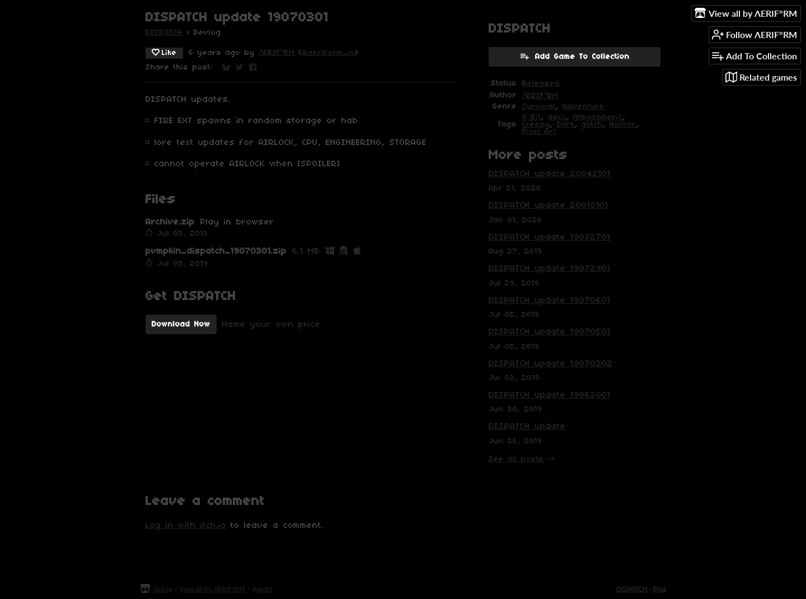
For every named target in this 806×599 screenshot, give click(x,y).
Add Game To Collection (574, 56)
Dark (566, 124)
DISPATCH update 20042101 (550, 174)
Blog (659, 588)
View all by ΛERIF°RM (212, 588)
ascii (557, 117)
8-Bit (531, 117)
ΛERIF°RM (277, 53)
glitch (592, 124)
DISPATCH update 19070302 (551, 363)
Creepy (536, 124)
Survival (539, 106)
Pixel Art (539, 131)
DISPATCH (164, 32)
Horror (623, 124)
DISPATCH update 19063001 (550, 395)
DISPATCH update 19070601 (550, 300)
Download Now (181, 324)
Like (164, 52)
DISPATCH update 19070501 (550, 331)
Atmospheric (597, 117)
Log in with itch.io (186, 525)
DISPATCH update (527, 426)
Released (541, 83)
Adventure (583, 106)
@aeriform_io (328, 53)
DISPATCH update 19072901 (550, 268)
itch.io (163, 588)
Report (262, 588)
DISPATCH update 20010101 (548, 205)
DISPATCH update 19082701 (550, 237)
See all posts (516, 459)
